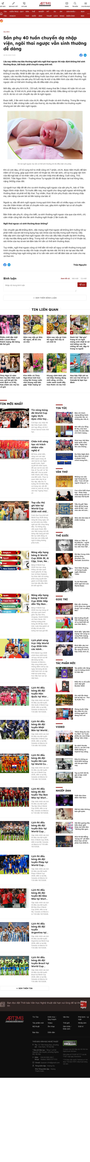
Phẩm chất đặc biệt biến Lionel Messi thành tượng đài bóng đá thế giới (10, 340)
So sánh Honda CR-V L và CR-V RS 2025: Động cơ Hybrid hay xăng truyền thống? (82, 749)
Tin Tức (61, 408)
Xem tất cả (65, 278)
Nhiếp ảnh (63, 790)
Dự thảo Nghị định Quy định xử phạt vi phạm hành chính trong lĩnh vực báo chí (82, 458)
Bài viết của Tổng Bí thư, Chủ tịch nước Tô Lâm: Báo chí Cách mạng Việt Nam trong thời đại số (82, 432)
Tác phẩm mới (65, 663)
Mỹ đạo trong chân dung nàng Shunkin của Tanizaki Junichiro (82, 557)
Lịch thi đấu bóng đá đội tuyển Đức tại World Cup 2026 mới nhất (39, 828)
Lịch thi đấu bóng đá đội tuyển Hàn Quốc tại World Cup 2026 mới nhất (40, 695)
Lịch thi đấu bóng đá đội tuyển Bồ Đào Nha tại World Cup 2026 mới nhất (39, 897)
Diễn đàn (51, 1032)
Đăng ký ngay (84, 1004)
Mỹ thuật (35, 1026)
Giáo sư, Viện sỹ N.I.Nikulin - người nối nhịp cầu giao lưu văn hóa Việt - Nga (82, 544)
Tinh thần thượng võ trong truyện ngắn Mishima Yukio (81, 571)
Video (60, 726)
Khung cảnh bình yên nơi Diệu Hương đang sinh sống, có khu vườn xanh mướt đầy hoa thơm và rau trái (56, 380)
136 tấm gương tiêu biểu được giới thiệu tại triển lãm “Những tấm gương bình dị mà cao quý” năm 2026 (82, 828)
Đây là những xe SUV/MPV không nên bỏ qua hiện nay (81, 762)
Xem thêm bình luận (46, 298)
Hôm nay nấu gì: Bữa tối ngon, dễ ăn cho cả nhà (32, 339)
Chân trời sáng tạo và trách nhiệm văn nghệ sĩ (39, 446)
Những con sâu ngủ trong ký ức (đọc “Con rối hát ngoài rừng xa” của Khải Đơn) (82, 481)
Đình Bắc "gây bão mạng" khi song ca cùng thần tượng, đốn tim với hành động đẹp (82, 636)
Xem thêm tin (25, 988)
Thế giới (62, 535)
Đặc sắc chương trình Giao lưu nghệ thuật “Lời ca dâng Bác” (82, 607)
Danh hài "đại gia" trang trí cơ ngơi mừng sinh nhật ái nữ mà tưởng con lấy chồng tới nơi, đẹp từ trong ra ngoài (79, 343)
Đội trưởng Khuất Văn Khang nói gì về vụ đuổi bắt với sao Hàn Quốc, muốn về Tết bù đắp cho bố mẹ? (82, 623)
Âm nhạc (51, 1026)
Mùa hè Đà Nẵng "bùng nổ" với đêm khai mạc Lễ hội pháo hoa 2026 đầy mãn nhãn (82, 841)
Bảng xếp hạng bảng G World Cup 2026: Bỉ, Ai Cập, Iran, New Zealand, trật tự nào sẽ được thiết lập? (40, 561)
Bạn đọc (35, 1032)
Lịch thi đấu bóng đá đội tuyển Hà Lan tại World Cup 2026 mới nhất (39, 761)
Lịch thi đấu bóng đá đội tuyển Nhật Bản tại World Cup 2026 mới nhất (39, 729)
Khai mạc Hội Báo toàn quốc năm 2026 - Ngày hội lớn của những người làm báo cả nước (82, 445)
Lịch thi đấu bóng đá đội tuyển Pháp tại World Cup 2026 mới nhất (39, 862)
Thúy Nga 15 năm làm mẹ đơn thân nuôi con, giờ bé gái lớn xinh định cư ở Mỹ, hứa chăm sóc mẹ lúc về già (10, 381)
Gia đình (6, 32)
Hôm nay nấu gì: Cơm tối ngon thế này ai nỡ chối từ (56, 339)
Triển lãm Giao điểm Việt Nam (80, 797)
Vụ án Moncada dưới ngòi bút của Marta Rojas (82, 584)
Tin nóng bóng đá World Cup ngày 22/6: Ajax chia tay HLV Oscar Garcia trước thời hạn (39, 419)
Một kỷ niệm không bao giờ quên (82, 810)
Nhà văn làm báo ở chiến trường (82, 519)
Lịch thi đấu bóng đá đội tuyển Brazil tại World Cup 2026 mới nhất (40, 963)
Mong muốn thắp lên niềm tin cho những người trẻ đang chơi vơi (81, 712)
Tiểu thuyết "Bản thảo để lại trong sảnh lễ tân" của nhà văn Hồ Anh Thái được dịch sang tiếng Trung (81, 509)
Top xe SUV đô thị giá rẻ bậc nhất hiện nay (82, 775)
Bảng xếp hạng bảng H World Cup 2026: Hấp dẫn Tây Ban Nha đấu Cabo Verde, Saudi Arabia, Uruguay (39, 605)
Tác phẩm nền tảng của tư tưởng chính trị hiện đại (82, 670)
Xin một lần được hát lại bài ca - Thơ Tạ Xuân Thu (82, 697)
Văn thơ (62, 471)
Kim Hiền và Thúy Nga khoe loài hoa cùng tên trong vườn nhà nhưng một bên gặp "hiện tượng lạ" (32, 380)
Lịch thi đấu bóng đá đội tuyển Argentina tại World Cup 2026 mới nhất (39, 931)
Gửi (82, 285)
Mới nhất (75, 278)
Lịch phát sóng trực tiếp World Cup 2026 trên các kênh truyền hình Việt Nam (40, 647)
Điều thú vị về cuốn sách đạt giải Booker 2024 (82, 684)
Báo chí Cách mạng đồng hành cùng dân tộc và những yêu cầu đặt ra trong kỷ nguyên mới (82, 418)
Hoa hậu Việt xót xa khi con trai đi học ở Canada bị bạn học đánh (79, 378)
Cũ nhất (84, 278)
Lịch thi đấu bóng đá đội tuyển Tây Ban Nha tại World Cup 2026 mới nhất (39, 796)
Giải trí (62, 599)
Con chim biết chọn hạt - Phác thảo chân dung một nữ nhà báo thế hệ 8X (82, 493)
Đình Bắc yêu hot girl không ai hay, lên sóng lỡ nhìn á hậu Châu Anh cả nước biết (82, 649)
